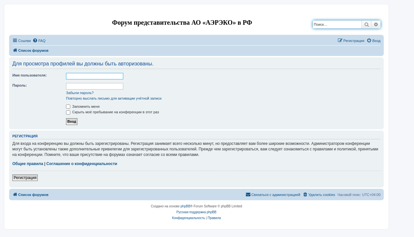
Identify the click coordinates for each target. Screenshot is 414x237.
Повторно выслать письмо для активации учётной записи (114, 98)
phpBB (185, 206)
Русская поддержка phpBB (196, 212)
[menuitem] (39, 41)
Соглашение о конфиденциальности (82, 163)
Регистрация (25, 177)
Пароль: (19, 85)
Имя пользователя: (29, 75)
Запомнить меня (83, 106)
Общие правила (27, 163)
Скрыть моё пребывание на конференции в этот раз (112, 112)
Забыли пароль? (80, 93)
